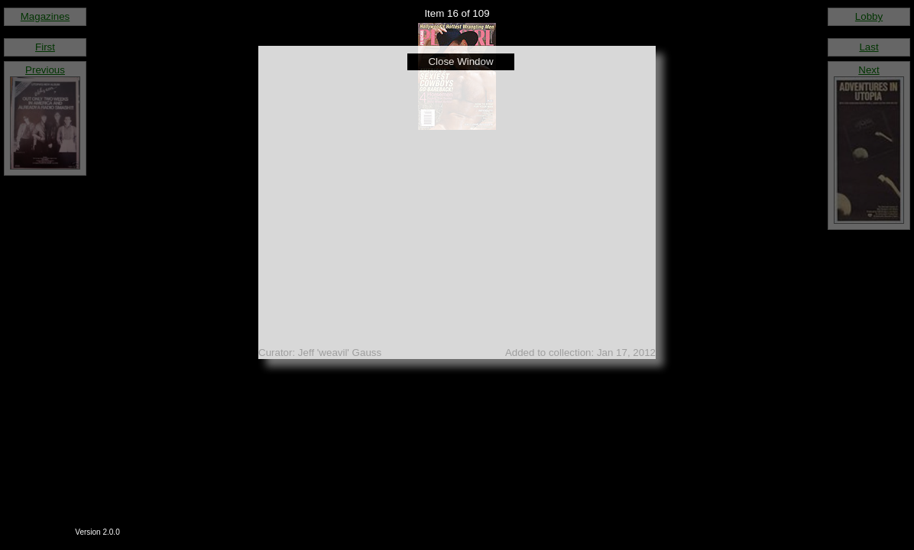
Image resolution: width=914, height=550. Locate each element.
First (45, 47)
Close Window (460, 61)
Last (868, 47)
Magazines (45, 16)
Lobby (869, 16)
